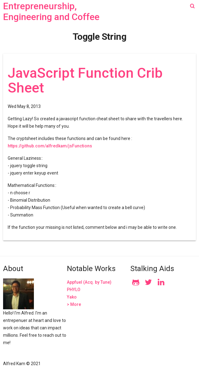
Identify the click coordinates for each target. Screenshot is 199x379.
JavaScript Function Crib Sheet (85, 80)
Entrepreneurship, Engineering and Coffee (51, 11)
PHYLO (73, 289)
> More (74, 304)
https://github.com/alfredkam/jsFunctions (50, 145)
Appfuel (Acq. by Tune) (89, 282)
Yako (72, 297)
